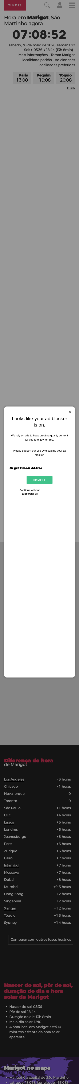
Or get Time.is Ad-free (25, 468)
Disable (39, 480)
